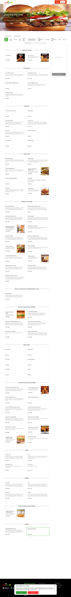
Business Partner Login (43, 557)
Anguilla (25, 556)
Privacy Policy (56, 553)
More (64, 10)
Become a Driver (42, 553)
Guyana (25, 571)
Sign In (57, 2)
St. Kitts (25, 582)
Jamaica (25, 573)
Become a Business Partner (44, 555)
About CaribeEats (57, 557)
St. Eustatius (26, 581)
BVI (24, 560)
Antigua (25, 558)
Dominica (26, 565)
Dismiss (33, 592)
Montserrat (26, 575)
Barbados (26, 561)
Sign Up (62, 2)
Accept (21, 592)
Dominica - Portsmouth (28, 567)
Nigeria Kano (26, 579)
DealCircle (26, 563)
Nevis (25, 577)
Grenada (25, 569)
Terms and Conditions (58, 555)
